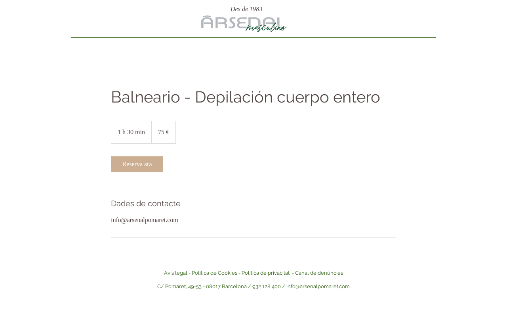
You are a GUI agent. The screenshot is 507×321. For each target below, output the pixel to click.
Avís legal (175, 273)
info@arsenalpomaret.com (318, 286)
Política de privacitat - (268, 273)
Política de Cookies (214, 273)
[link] (137, 164)
